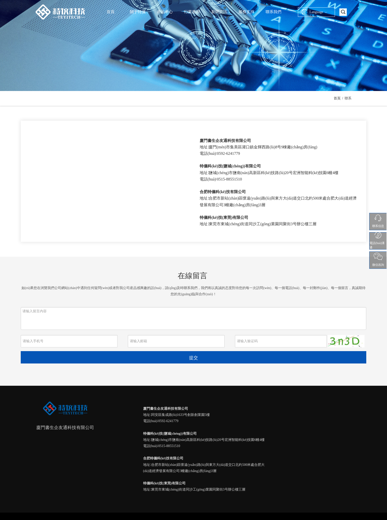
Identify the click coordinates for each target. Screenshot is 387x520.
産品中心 (165, 12)
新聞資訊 (219, 12)
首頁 (111, 12)
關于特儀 (138, 12)
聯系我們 (273, 12)
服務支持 (246, 12)
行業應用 (192, 12)
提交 (193, 357)
